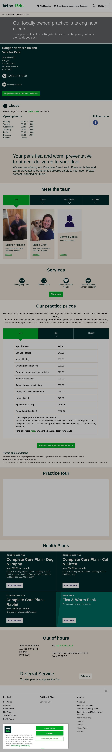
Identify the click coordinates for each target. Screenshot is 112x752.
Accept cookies (49, 728)
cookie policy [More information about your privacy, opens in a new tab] (15, 745)
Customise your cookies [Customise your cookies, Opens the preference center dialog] (49, 738)
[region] (35, 736)
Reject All (49, 733)
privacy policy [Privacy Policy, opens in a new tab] (25, 745)
